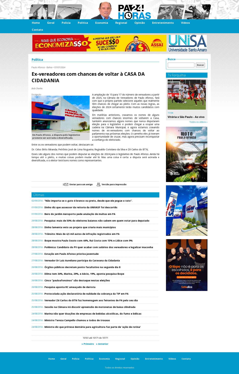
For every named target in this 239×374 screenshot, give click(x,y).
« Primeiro (87, 343)
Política (83, 23)
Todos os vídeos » (198, 121)
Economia (101, 23)
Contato (37, 30)
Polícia (66, 23)
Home (36, 23)
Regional (121, 23)
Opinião (139, 23)
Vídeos (185, 23)
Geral (50, 23)
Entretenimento (163, 23)
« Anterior (102, 343)
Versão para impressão (111, 184)
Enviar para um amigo (78, 184)
